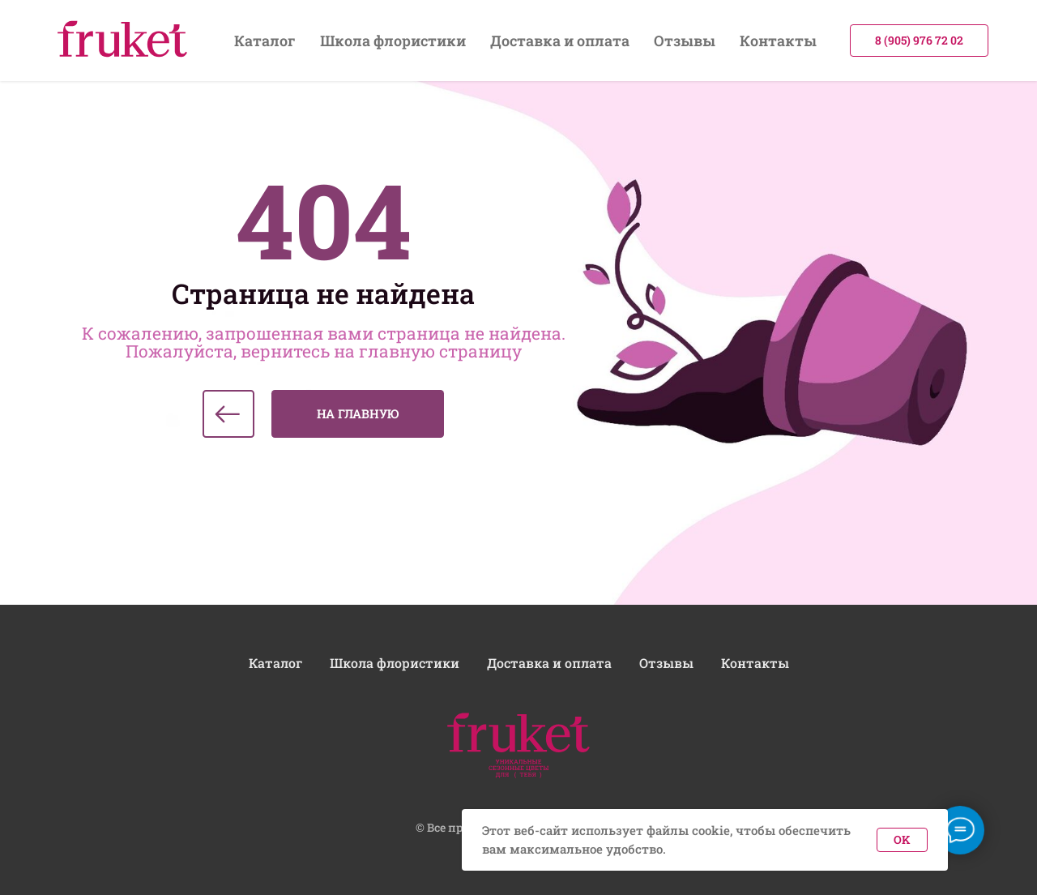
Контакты (778, 40)
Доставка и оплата (559, 40)
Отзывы (684, 40)
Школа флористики (393, 40)
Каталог (265, 40)
